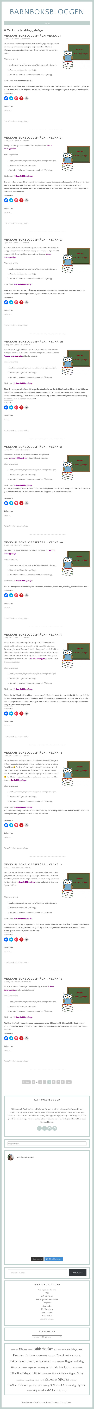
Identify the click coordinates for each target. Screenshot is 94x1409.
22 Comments (24, 756)
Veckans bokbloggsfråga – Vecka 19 (33, 635)
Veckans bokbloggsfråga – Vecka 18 (33, 753)
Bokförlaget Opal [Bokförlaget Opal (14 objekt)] (74, 1349)
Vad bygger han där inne (47, 1290)
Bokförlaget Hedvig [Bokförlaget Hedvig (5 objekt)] (60, 1349)
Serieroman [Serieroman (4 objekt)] (73, 1380)
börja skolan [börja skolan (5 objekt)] (51, 1356)
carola (16, 38)
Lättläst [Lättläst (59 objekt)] (36, 1373)
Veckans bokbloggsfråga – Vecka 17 (33, 864)
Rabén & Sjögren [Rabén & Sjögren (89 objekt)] (57, 1379)
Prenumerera (77, 1272)
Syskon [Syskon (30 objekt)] (82, 1385)
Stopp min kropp (47, 1312)
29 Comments (25, 450)
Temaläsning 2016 (33, 643)
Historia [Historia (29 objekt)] (15, 1367)
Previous (26, 1082)
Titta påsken (47, 1303)
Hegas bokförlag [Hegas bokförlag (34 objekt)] (74, 1361)
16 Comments (25, 344)
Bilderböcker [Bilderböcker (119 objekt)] (43, 1349)
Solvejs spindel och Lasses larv (47, 1300)
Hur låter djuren (47, 1309)
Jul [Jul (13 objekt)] (47, 1367)
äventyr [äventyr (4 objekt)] (64, 1390)
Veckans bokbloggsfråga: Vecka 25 (32, 36)
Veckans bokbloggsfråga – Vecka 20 (33, 542)
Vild (46, 1293)
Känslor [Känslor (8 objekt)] (72, 1368)
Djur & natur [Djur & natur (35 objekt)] (64, 1355)
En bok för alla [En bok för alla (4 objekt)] (76, 1356)
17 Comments (24, 638)
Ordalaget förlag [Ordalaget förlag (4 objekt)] (29, 1380)
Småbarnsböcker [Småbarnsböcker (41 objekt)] (17, 1385)
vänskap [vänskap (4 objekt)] (59, 1390)
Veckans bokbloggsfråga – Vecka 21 (33, 447)
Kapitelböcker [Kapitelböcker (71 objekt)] (58, 1367)
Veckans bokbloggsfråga (19, 121)
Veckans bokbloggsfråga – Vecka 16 (33, 979)
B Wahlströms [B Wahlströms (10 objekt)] (41, 1356)
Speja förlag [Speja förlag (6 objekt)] (32, 1385)
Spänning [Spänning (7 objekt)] (46, 1385)
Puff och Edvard (47, 1296)
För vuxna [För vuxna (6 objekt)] (60, 1362)
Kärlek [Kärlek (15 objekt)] (79, 1367)
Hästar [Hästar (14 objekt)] (24, 1367)
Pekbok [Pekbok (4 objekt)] (37, 1380)
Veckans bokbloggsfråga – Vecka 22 (33, 342)
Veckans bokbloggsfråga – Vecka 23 (33, 240)
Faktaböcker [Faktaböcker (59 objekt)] (18, 1361)
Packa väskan (47, 1316)
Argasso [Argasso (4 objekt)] (30, 1349)
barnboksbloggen (47, 12)
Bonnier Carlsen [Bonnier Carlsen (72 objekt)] (24, 1355)
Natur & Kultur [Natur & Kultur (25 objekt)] (60, 1373)
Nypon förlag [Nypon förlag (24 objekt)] (76, 1373)
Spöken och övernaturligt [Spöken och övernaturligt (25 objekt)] (63, 1385)
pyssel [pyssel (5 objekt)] (41, 1380)
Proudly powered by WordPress (33, 1402)
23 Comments (26, 982)
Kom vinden (47, 1306)
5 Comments (24, 141)
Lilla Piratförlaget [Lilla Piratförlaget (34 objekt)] (20, 1373)
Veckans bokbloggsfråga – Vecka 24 (33, 138)
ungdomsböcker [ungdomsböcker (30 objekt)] (47, 1390)
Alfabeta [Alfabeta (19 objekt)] (23, 1349)
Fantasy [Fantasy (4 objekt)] (54, 1361)
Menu (47, 23)
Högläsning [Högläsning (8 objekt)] (32, 1368)
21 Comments (24, 242)
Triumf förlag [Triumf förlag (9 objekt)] (32, 1391)
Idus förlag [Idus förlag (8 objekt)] (41, 1368)
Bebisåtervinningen (47, 1319)
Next (68, 1082)
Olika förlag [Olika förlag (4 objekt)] (20, 1380)
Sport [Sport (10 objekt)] (39, 1385)
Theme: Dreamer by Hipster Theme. (59, 1402)
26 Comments (25, 545)
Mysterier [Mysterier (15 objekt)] (46, 1373)
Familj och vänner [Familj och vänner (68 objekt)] (39, 1361)
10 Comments (25, 38)
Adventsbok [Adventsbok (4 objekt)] (14, 1349)
